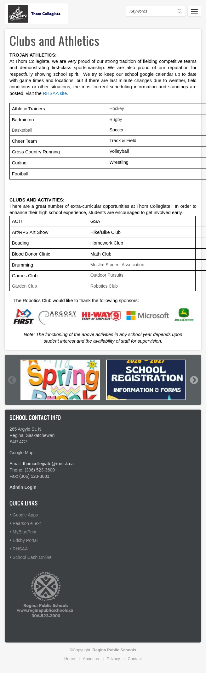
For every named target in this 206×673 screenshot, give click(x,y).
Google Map (21, 452)
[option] (60, 380)
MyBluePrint (24, 531)
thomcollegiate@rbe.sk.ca (48, 463)
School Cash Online (32, 557)
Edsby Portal (25, 540)
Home (69, 658)
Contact (135, 658)
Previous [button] (11, 380)
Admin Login (23, 487)
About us (91, 658)
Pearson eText (27, 523)
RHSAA (20, 548)
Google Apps (25, 514)
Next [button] (193, 380)
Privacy (113, 658)
